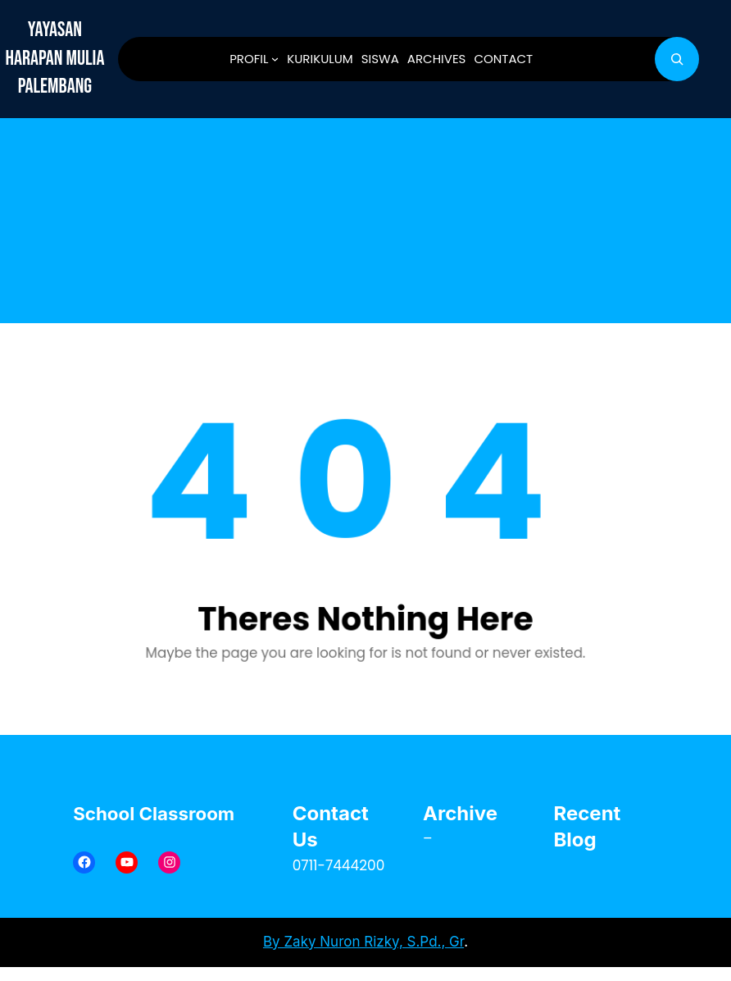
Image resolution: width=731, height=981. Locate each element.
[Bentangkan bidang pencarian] (677, 59)
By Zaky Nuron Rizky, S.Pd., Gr (363, 941)
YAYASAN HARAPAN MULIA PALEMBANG (54, 58)
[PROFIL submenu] (275, 58)
